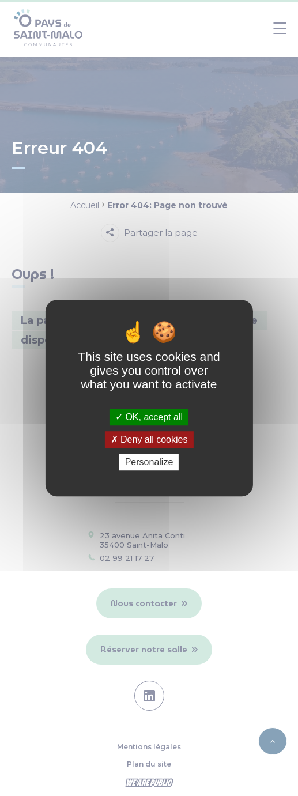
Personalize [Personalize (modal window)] (149, 462)
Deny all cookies (149, 439)
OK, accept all (149, 417)
